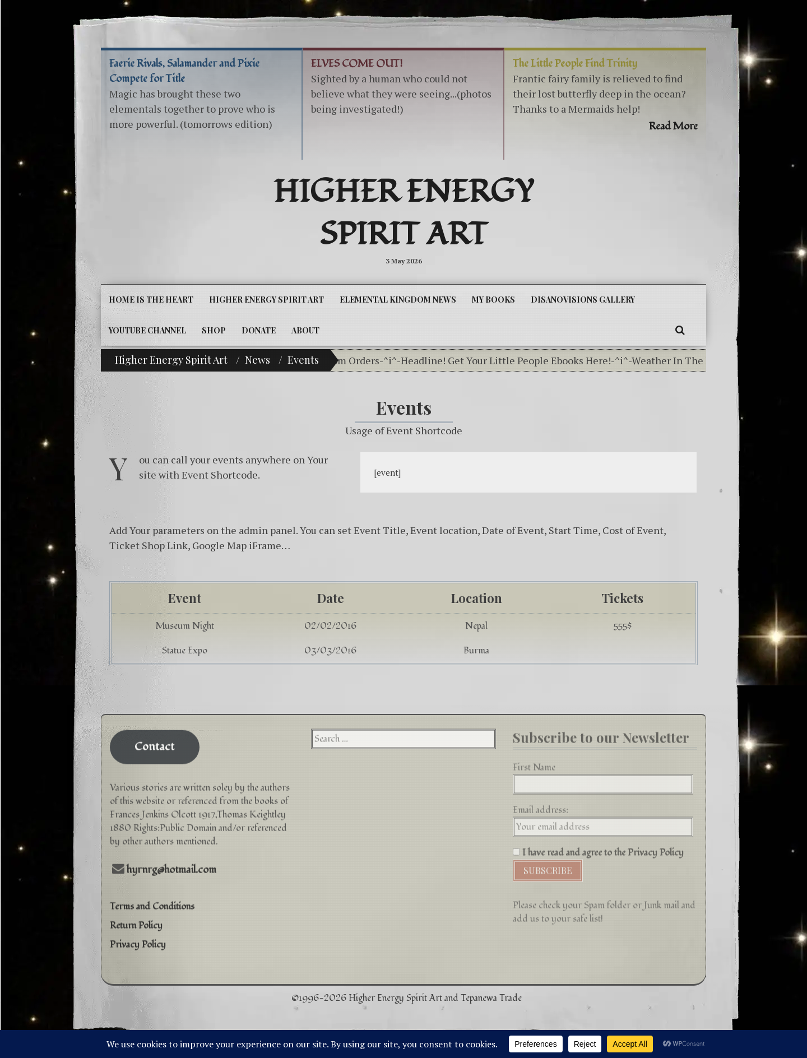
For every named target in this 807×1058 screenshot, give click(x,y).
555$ (623, 626)
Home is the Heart (151, 299)
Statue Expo (184, 650)
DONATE (259, 330)
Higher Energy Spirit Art (403, 213)
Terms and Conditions (152, 897)
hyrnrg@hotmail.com (171, 860)
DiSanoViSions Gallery (583, 299)
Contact (154, 738)
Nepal (476, 626)
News (257, 359)
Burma (476, 650)
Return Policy (136, 916)
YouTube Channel (147, 330)
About (305, 330)
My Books (493, 299)
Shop (214, 330)
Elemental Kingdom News (398, 299)
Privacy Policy (138, 935)
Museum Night (184, 626)
